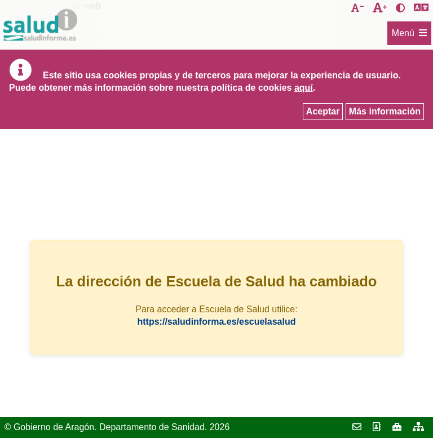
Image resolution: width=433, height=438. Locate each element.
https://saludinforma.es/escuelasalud (217, 321)
